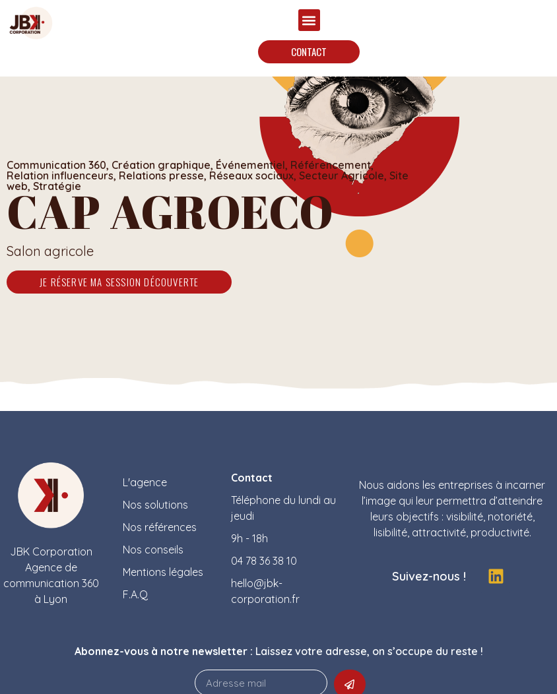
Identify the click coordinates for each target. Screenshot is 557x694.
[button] (309, 20)
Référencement (330, 165)
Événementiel (250, 165)
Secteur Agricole (341, 175)
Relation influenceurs (60, 175)
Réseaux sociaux (251, 175)
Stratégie (57, 186)
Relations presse (161, 175)
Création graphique (161, 165)
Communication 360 (56, 165)
